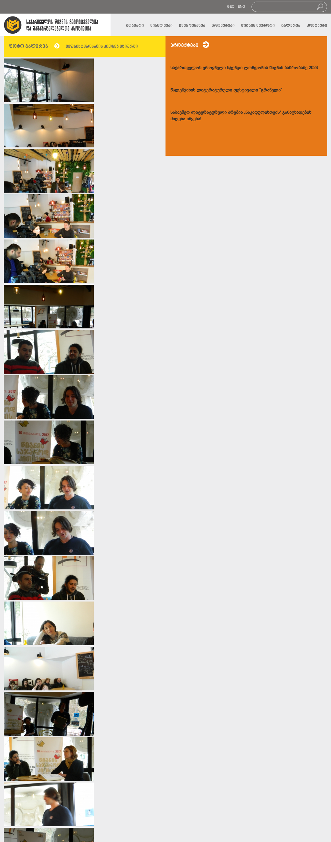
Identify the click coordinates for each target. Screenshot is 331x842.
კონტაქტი (317, 25)
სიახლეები (161, 25)
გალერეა (290, 25)
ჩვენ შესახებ (192, 25)
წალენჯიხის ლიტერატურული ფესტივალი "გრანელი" (226, 90)
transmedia (205, 833)
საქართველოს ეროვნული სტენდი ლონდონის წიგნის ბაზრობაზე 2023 (244, 68)
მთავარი (135, 25)
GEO (230, 6)
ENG (241, 6)
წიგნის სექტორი (258, 25)
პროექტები (223, 25)
